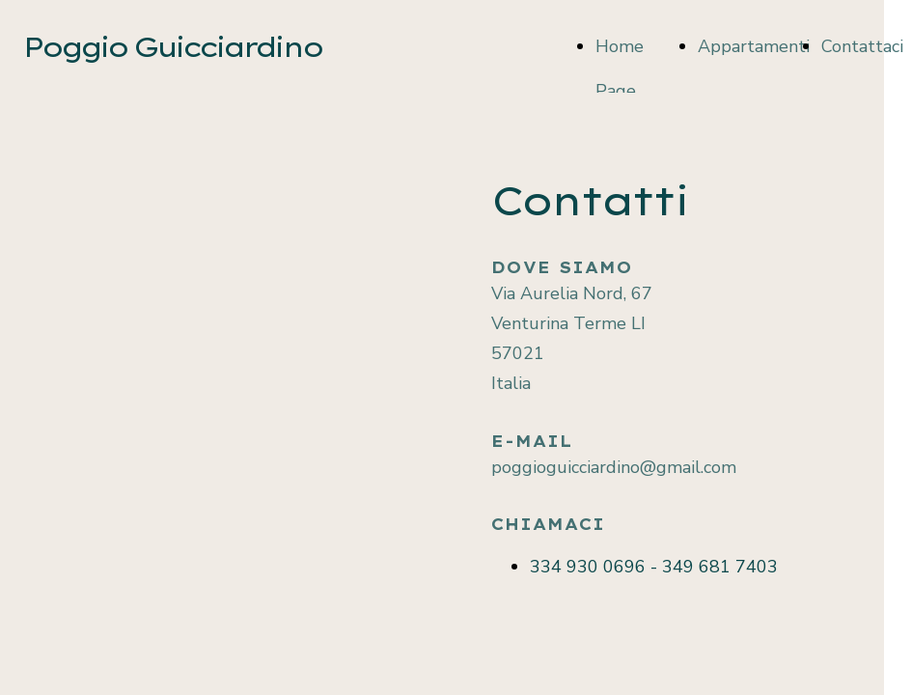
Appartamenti (754, 46)
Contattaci (862, 46)
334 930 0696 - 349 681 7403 (654, 566)
